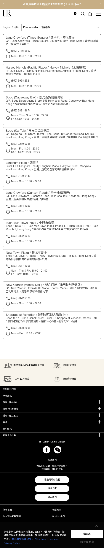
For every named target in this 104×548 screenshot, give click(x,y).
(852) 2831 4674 (21, 111)
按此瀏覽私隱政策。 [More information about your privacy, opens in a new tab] (23, 539)
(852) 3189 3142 (21, 176)
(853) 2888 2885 (21, 328)
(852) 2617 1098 (21, 266)
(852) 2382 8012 (21, 236)
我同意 (87, 534)
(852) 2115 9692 (21, 51)
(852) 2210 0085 (21, 144)
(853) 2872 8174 (21, 298)
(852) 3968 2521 (21, 81)
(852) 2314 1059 (21, 206)
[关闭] (96, 526)
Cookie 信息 (87, 542)
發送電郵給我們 (52, 480)
